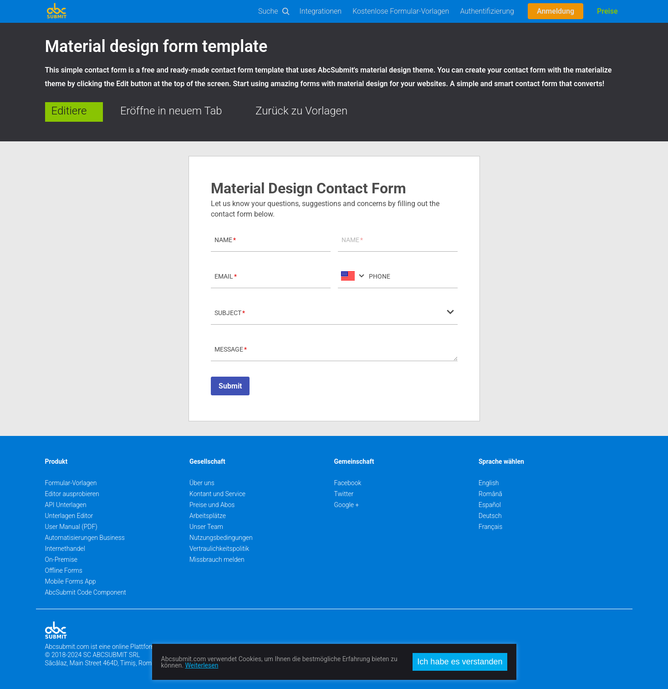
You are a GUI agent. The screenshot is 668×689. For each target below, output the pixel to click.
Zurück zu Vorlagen (301, 110)
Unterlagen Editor (69, 515)
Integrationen (321, 11)
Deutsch (490, 515)
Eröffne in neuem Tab (171, 110)
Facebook (348, 483)
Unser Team (206, 526)
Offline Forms (63, 570)
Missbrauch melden (217, 559)
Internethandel (65, 548)
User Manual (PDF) (71, 526)
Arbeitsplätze (207, 515)
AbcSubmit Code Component (85, 592)
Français (490, 526)
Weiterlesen (201, 665)
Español (490, 504)
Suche (268, 11)
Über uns (201, 483)
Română (490, 493)
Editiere (69, 110)
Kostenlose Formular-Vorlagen (400, 11)
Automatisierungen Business (85, 537)
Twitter (344, 493)
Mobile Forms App (70, 581)
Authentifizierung (487, 11)
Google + (346, 504)
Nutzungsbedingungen (221, 537)
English (489, 483)
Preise (607, 11)
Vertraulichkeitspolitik (219, 548)
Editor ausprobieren (72, 493)
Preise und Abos (212, 504)
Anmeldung (555, 11)
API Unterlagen (66, 504)
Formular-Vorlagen (71, 483)
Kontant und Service (217, 493)
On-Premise (61, 559)
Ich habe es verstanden (459, 661)
